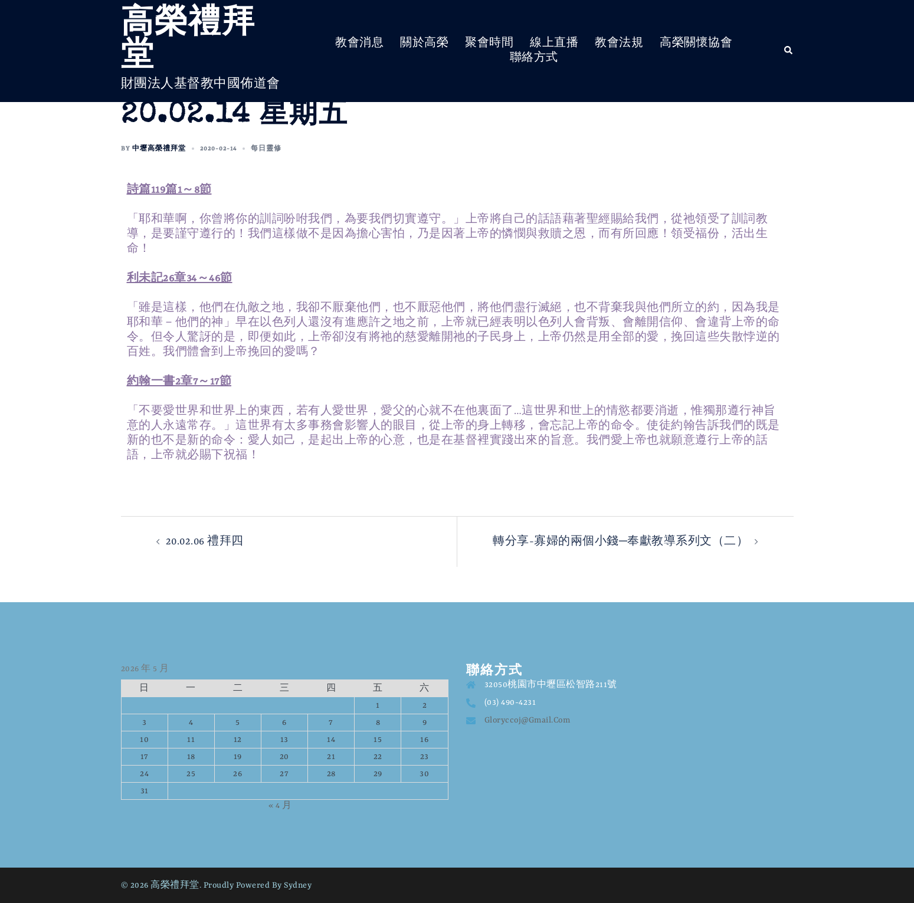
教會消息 (359, 43)
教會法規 (619, 43)
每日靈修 (266, 148)
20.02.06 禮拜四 (205, 541)
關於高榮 (424, 43)
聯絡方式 (534, 58)
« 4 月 (280, 805)
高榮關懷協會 (696, 43)
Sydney (298, 885)
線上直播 (554, 43)
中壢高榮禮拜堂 (159, 148)
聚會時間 (489, 43)
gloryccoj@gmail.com (527, 720)
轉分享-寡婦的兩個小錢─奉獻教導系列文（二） (620, 541)
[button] (789, 50)
